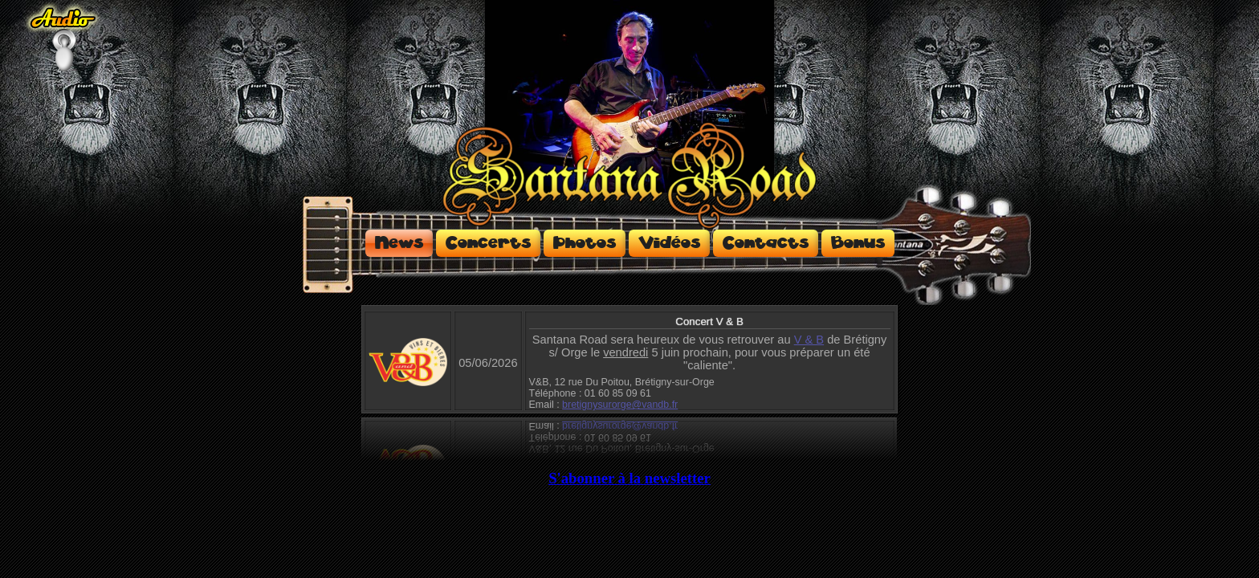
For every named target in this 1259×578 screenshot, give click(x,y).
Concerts (488, 243)
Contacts (766, 243)
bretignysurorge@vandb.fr (620, 404)
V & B (809, 339)
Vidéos (669, 243)
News (399, 243)
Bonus (858, 243)
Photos (584, 243)
